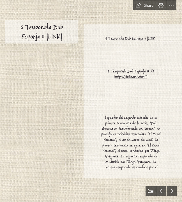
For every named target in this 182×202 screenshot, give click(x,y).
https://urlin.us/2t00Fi (131, 77)
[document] (91, 101)
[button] (144, 5)
